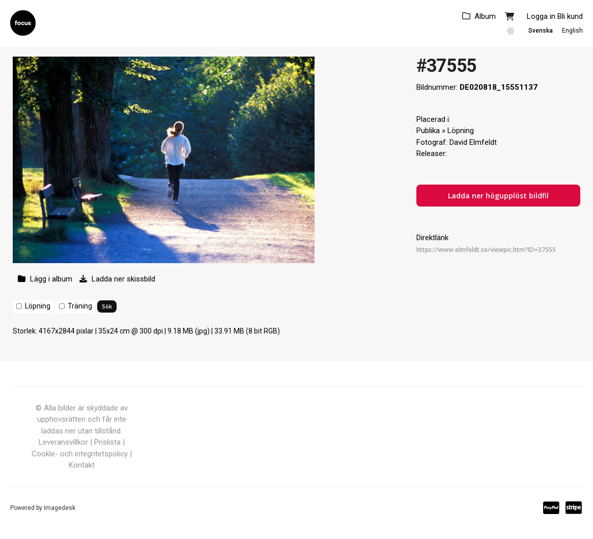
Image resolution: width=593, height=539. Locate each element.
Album (485, 16)
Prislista (107, 442)
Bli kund (570, 16)
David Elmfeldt (473, 142)
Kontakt (82, 465)
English (572, 30)
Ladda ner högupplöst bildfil (498, 195)
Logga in (541, 16)
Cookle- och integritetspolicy (80, 453)
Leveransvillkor (63, 442)
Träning (80, 306)
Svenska (540, 30)
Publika (428, 130)
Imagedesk (59, 507)
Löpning (37, 306)
